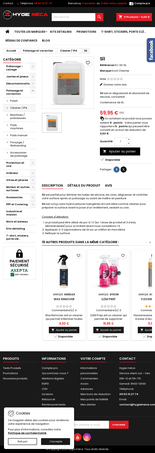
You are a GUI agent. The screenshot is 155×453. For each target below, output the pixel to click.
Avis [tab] (108, 185)
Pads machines (16, 126)
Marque (105, 71)
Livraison (47, 394)
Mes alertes (88, 404)
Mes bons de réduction (96, 394)
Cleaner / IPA (18, 108)
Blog (46, 41)
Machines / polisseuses (18, 116)
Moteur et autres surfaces (17, 188)
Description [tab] (52, 185)
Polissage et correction (14, 92)
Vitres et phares (17, 180)
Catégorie (12, 59)
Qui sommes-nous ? (55, 373)
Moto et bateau (17, 221)
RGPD (45, 384)
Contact (8, 3)
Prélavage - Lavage (14, 67)
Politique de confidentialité (27, 433)
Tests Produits (12, 368)
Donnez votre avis (115, 84)
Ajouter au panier (119, 151)
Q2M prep (108, 299)
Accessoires (14, 197)
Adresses (87, 389)
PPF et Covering (17, 204)
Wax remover (64, 299)
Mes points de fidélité (94, 399)
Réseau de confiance (21, 41)
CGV (45, 389)
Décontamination (18, 83)
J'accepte (55, 441)
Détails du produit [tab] (83, 185)
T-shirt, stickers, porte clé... (123, 32)
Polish (14, 101)
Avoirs (85, 384)
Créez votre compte (114, 3)
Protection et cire (15, 164)
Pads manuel (18, 135)
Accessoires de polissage (18, 154)
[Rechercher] (77, 17)
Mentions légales (53, 378)
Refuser (23, 441)
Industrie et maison (14, 212)
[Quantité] (121, 141)
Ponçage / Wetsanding (18, 143)
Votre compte (93, 358)
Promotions (86, 32)
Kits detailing (61, 32)
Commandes (89, 378)
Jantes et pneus (17, 76)
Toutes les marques (29, 32)
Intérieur (12, 173)
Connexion (89, 3)
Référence (107, 65)
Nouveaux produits (15, 378)
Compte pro (50, 368)
